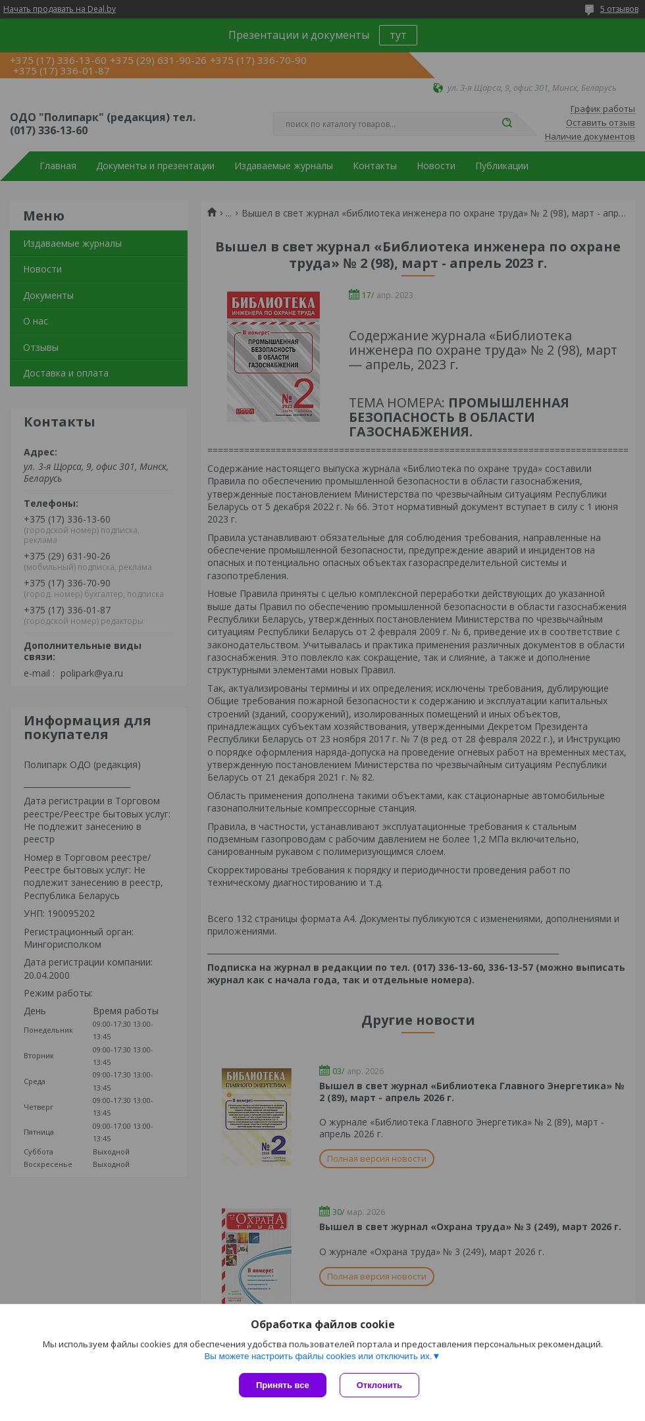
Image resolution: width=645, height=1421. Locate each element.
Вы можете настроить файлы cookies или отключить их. (318, 1356)
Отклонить (379, 1385)
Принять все (282, 1385)
